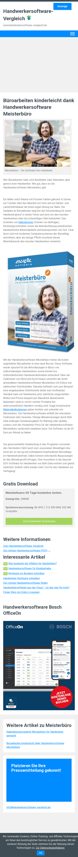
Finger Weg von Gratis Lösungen (21, 592)
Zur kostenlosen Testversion (39, 521)
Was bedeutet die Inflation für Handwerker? (32, 563)
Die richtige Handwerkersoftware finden (25, 582)
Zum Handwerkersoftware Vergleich (23, 545)
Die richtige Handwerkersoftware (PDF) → (27, 550)
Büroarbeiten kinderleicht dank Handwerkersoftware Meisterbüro (35, 745)
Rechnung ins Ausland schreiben (26, 573)
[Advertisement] (39, 64)
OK (40, 852)
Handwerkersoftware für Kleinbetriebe (29, 568)
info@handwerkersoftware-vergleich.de (28, 807)
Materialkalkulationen (15, 409)
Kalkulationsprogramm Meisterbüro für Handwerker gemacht (34, 733)
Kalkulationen (25, 222)
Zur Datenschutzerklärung (50, 847)
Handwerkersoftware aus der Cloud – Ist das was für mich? (36, 587)
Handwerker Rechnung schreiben (21, 578)
